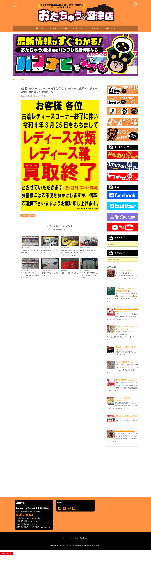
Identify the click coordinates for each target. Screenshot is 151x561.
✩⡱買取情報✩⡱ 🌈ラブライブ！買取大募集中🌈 (125, 290)
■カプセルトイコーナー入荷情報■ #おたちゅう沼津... (126, 310)
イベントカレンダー (94, 28)
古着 (33, 215)
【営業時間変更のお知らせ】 (125, 380)
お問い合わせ (111, 28)
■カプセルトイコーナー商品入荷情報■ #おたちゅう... (126, 328)
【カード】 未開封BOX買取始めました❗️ (126, 417)
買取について (40, 28)
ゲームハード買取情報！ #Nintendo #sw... (123, 399)
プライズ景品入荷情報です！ (125, 270)
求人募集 (64, 28)
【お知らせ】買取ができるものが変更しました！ (126, 348)
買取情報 (25, 215)
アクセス (53, 28)
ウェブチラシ (77, 28)
